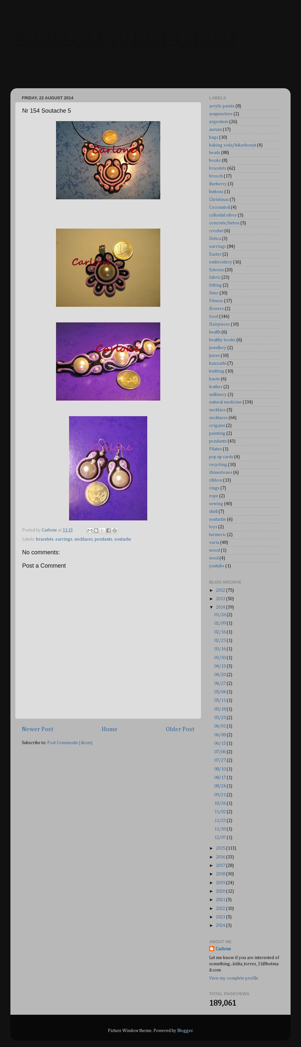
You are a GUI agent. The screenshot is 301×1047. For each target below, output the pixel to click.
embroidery (220, 262)
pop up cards (221, 457)
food (213, 316)
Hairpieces (219, 324)
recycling (218, 464)
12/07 (220, 837)
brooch (216, 176)
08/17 (220, 777)
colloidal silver (223, 215)
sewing (216, 504)
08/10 (220, 769)
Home (110, 729)
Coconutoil (219, 207)
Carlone (223, 949)
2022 (221, 908)
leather (215, 387)
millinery (218, 394)
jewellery (217, 348)
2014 (221, 607)
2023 (221, 917)
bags (213, 137)
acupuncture (221, 114)
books (215, 160)
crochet (216, 231)
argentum (218, 122)
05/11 (220, 700)
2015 (221, 848)
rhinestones (220, 472)
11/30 (220, 829)
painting (217, 433)
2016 (221, 857)
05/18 (220, 709)
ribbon (215, 480)
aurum (215, 129)
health (215, 332)
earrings (63, 539)
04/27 (220, 683)
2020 (221, 891)
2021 (221, 900)
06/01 (220, 726)
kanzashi (217, 363)
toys (213, 527)
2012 (221, 590)
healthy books (222, 340)
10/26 (220, 803)
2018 (221, 874)
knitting (216, 371)
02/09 (220, 623)
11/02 (220, 812)
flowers (216, 308)
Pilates (215, 449)
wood (214, 550)
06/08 (220, 735)
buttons (216, 192)
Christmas (219, 199)
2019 (221, 883)
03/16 (220, 649)
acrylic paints (222, 106)
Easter (215, 254)
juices (214, 355)
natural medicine (225, 402)
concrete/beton (224, 223)
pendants (103, 539)
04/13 (220, 666)
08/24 (220, 786)
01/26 (220, 615)
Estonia (216, 270)
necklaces (83, 539)
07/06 (220, 752)
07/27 (220, 760)
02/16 (220, 632)
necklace (217, 410)
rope (213, 496)
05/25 (220, 717)
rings (214, 488)
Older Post (180, 729)
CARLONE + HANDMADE (122, 37)
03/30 (220, 658)
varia (214, 542)
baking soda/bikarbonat (232, 145)
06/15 (220, 743)
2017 (221, 865)
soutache (122, 539)
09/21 (220, 795)
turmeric (217, 534)
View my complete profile (233, 978)
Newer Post (37, 729)
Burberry (218, 184)
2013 (221, 599)
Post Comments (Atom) (70, 743)
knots (214, 379)
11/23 (220, 820)
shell (213, 511)
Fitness (216, 301)
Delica (215, 238)
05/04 (220, 692)
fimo (214, 293)
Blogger (185, 1030)
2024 (221, 925)
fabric (215, 277)
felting (215, 285)
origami (217, 425)
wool (214, 558)
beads (214, 152)
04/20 (220, 674)
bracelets (44, 539)
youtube (216, 566)
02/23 (220, 640)
